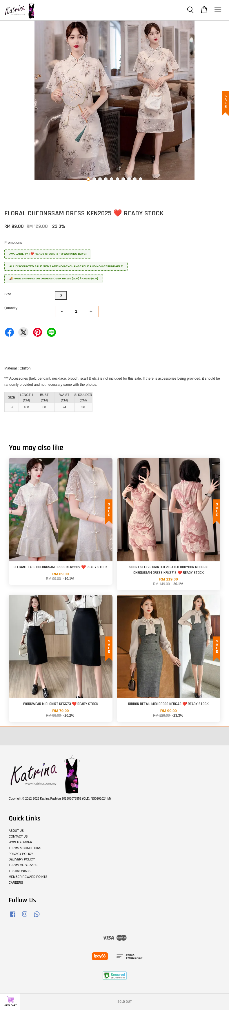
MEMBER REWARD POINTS (28, 876)
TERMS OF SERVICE (23, 865)
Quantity (10, 308)
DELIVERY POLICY (22, 859)
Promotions (13, 243)
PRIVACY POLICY (21, 854)
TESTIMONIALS (19, 871)
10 (140, 179)
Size (7, 294)
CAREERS (16, 882)
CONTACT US (18, 836)
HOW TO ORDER (20, 842)
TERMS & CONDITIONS (25, 848)
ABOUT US (16, 830)
